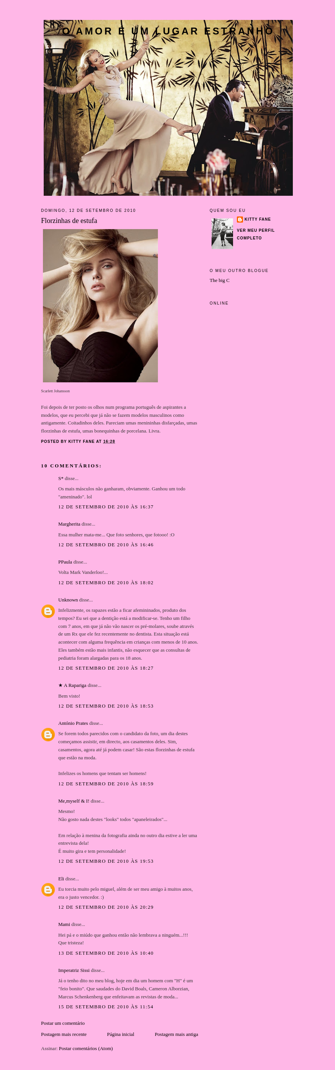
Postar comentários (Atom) (86, 1048)
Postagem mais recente (64, 1034)
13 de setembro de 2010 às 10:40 (106, 953)
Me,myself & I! (73, 801)
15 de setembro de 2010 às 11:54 (106, 1006)
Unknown (68, 600)
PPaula (65, 562)
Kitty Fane (258, 219)
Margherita (69, 524)
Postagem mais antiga (176, 1034)
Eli (61, 879)
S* (61, 478)
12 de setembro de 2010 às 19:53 (106, 861)
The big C (220, 280)
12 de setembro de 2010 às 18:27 (106, 668)
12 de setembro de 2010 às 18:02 (106, 582)
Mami (64, 924)
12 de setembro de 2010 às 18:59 (106, 784)
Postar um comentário (63, 1023)
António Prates (73, 723)
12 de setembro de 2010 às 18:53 (106, 706)
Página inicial (120, 1034)
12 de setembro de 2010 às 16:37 (106, 507)
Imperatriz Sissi (74, 970)
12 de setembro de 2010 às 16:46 (106, 544)
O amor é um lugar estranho (168, 31)
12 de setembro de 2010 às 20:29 (106, 907)
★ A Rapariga (72, 685)
